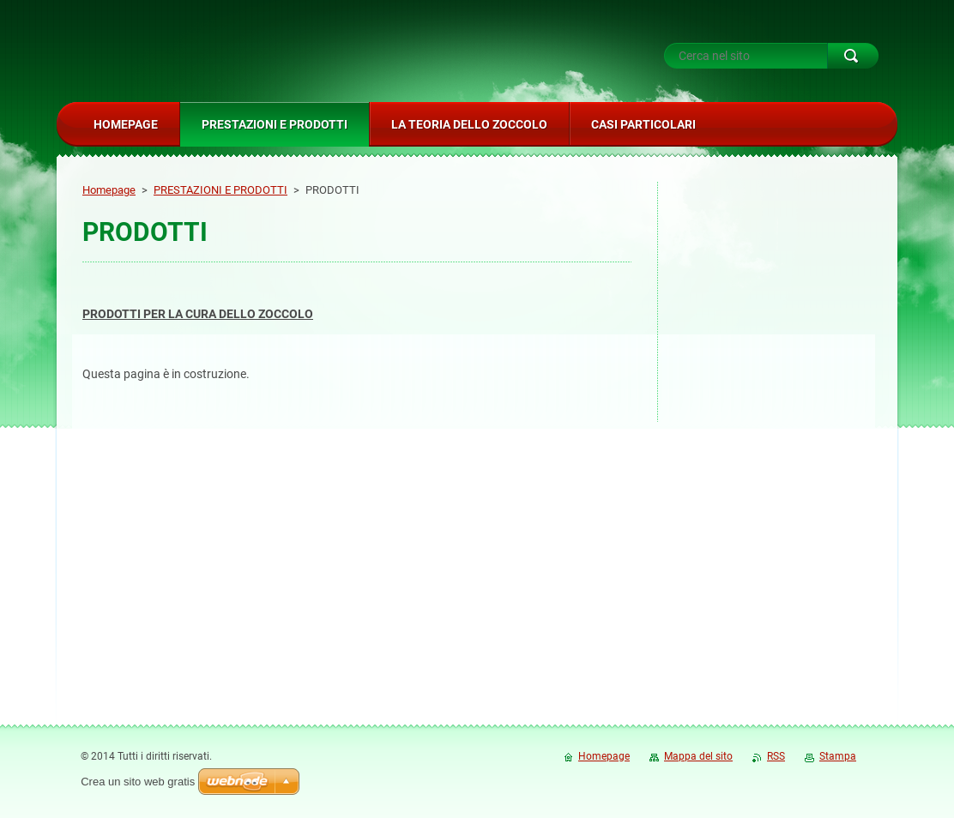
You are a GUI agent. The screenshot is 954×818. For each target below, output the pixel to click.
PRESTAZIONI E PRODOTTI (220, 189)
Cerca (853, 56)
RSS (776, 756)
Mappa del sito (698, 756)
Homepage (109, 189)
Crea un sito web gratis (138, 781)
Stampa (837, 756)
